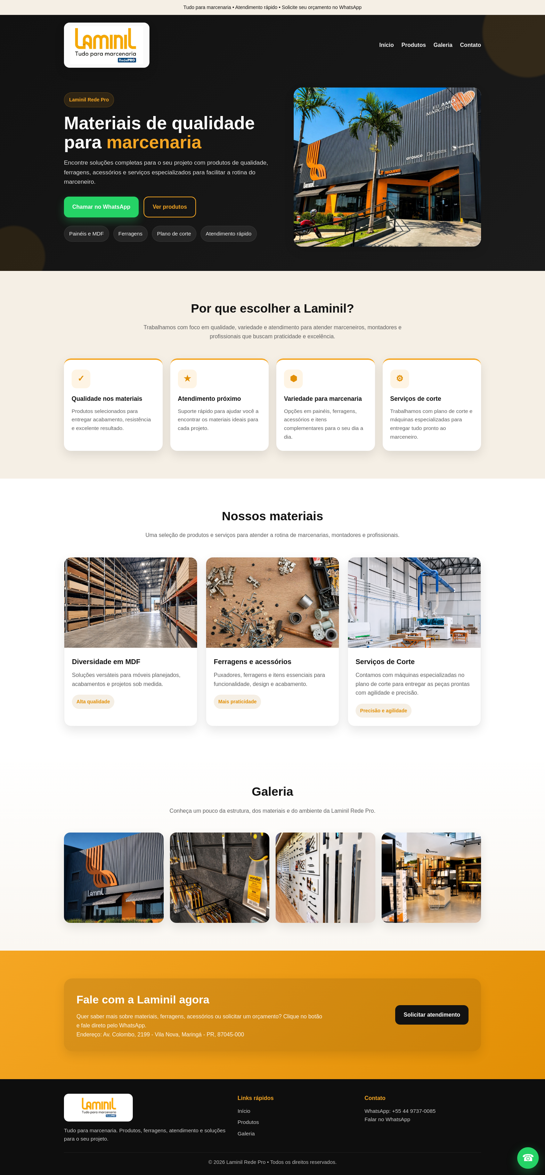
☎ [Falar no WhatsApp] (528, 1157)
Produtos (413, 45)
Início (386, 45)
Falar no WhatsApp (387, 1119)
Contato (470, 45)
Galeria (442, 45)
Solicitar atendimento (432, 1015)
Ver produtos (170, 207)
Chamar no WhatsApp (101, 207)
